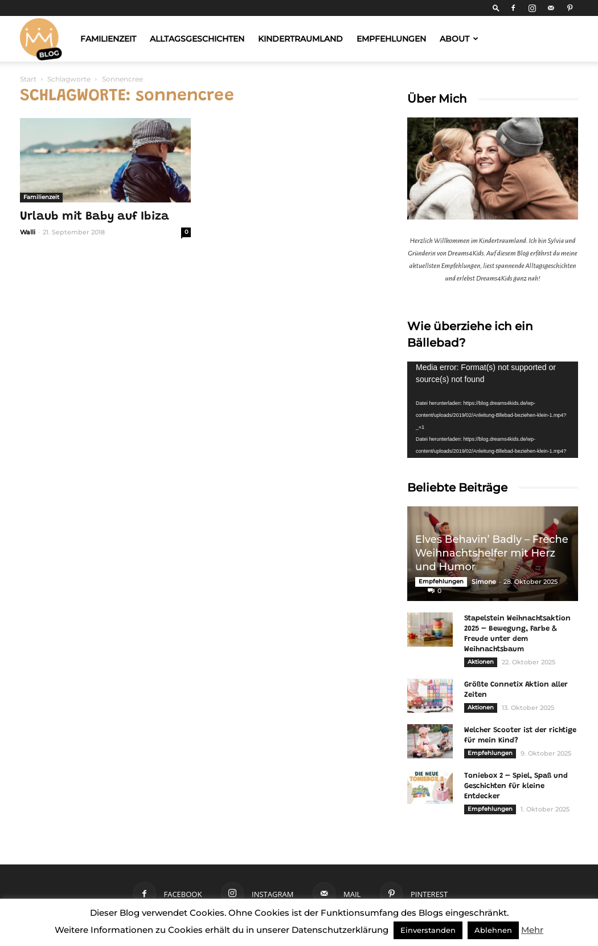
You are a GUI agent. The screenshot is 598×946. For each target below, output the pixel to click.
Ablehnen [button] (493, 930)
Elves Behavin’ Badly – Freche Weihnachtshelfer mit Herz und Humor (491, 553)
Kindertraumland (300, 39)
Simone (484, 582)
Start (28, 79)
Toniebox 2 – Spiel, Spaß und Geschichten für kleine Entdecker (516, 786)
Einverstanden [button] (428, 930)
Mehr (532, 929)
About (459, 39)
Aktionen (481, 661)
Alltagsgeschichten (197, 39)
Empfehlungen (391, 39)
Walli (27, 232)
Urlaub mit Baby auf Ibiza (94, 217)
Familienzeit (108, 39)
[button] (496, 7)
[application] (492, 410)
